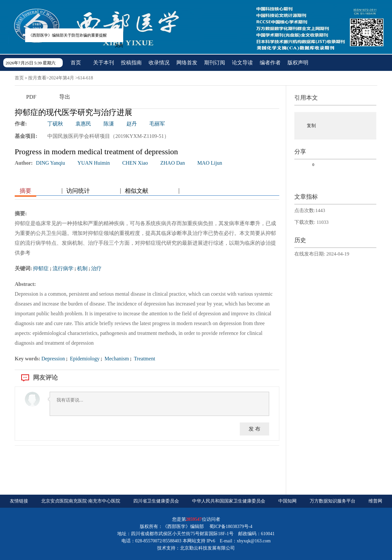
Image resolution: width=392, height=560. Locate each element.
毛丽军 (157, 123)
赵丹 (131, 123)
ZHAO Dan (172, 163)
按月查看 (37, 77)
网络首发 (186, 62)
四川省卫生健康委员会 (156, 501)
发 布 (254, 429)
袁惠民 (83, 123)
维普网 (375, 501)
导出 (64, 97)
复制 (311, 125)
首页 (76, 62)
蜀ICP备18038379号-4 (230, 526)
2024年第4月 (61, 77)
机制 (82, 268)
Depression (53, 358)
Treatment (144, 358)
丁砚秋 (55, 123)
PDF (31, 97)
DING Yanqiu (50, 163)
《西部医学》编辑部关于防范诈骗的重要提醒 (65, 33)
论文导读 (242, 62)
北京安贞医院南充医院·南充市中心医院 (80, 501)
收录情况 (159, 62)
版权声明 (297, 62)
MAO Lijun (209, 163)
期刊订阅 (214, 62)
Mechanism (116, 358)
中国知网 (287, 501)
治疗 (96, 268)
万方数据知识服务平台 (332, 501)
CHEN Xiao (135, 163)
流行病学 (63, 268)
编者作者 (270, 62)
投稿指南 (131, 62)
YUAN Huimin (93, 163)
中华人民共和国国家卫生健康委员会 (228, 501)
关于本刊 (103, 62)
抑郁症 (41, 268)
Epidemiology (84, 358)
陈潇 (109, 123)
